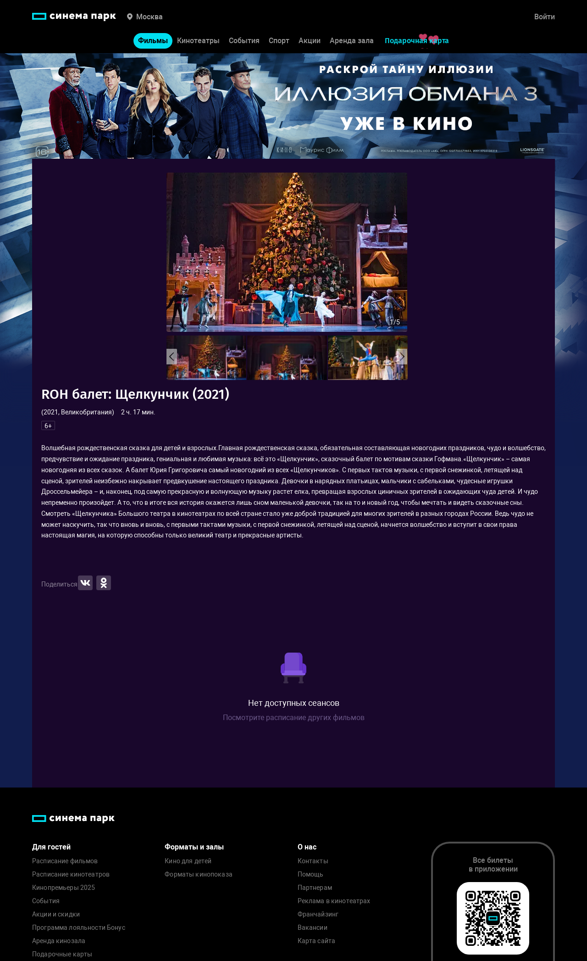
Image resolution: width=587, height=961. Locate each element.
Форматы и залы (194, 847)
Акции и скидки (56, 914)
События (244, 40)
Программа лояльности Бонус (78, 927)
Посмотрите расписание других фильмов (294, 717)
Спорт (279, 40)
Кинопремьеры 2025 (63, 887)
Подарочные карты (62, 954)
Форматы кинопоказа (199, 874)
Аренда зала (352, 40)
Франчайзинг (318, 914)
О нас (307, 847)
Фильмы (153, 40)
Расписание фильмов (65, 861)
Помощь (311, 874)
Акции (310, 40)
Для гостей (51, 847)
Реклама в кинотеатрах (334, 901)
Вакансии (312, 927)
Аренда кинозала (58, 941)
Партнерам (315, 887)
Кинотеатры (198, 40)
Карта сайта (317, 941)
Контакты (313, 861)
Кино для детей (188, 861)
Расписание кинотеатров (71, 874)
